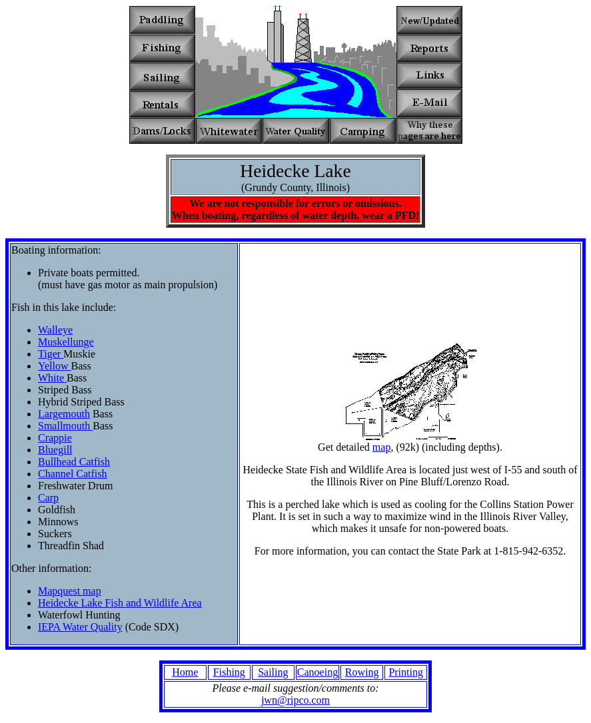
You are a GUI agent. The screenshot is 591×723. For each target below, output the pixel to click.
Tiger (50, 354)
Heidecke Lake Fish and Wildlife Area (120, 602)
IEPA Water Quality (80, 626)
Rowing (362, 672)
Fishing (229, 672)
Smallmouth (65, 425)
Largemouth (64, 413)
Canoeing (317, 672)
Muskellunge (66, 342)
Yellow (54, 365)
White (52, 377)
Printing (405, 672)
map (381, 447)
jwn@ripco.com (295, 700)
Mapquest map (69, 591)
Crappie (55, 437)
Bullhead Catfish (74, 461)
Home (185, 672)
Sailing (273, 672)
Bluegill (55, 449)
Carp (48, 497)
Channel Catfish (72, 473)
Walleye (55, 330)
